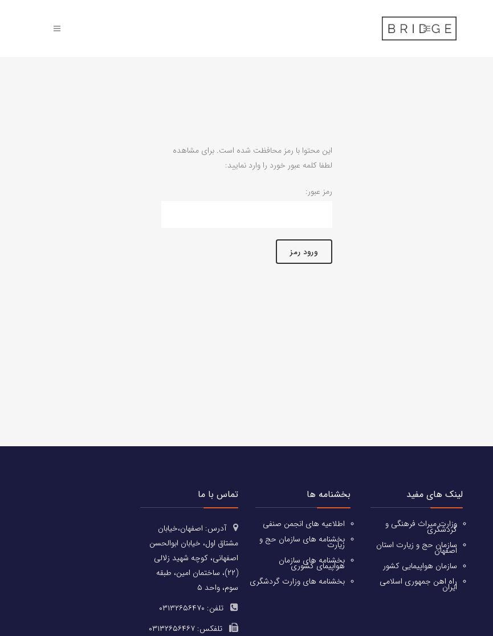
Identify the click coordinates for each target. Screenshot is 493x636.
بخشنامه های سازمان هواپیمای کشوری (312, 562)
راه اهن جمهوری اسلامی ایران (418, 583)
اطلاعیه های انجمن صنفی (304, 523)
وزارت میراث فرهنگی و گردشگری (421, 526)
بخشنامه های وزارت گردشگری (297, 581)
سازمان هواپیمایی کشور (420, 565)
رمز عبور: (246, 207)
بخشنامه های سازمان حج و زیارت (302, 541)
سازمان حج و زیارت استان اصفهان (416, 547)
